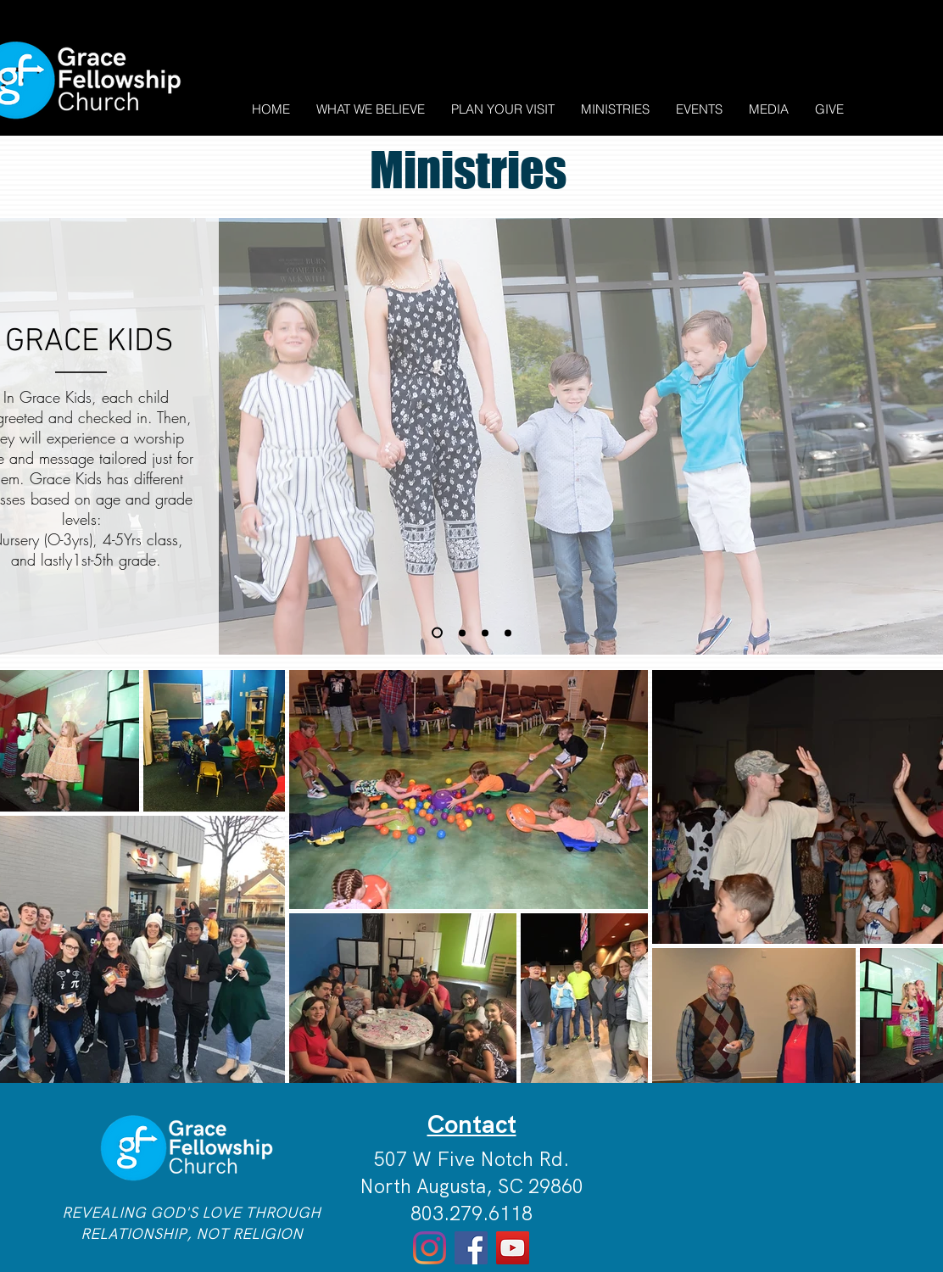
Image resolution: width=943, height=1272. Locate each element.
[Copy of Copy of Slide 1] (485, 632)
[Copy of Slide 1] (437, 633)
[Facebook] (471, 1247)
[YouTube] (512, 1247)
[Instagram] (429, 1247)
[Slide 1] (462, 632)
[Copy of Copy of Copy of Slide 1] (508, 632)
